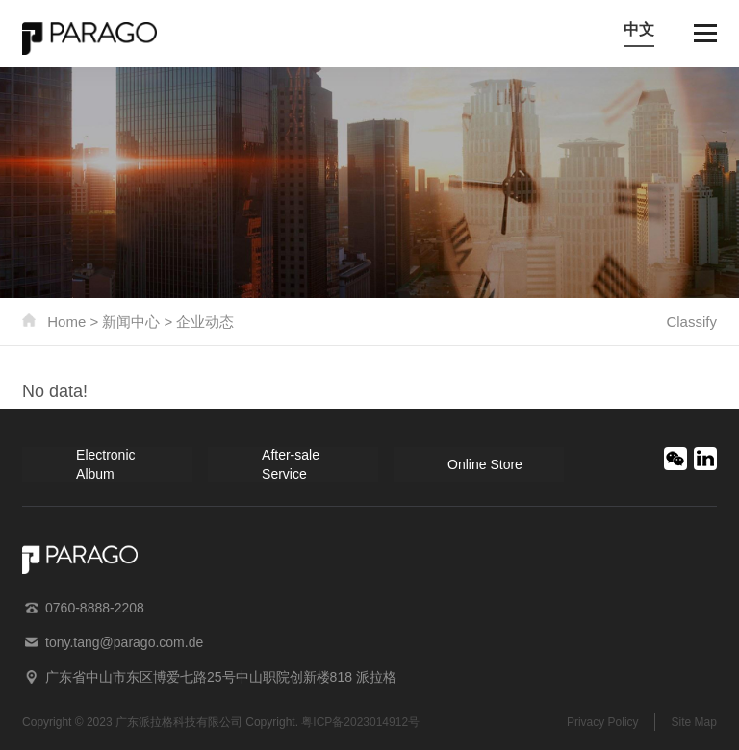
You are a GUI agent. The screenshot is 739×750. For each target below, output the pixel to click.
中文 (639, 29)
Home (66, 321)
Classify (691, 321)
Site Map (694, 722)
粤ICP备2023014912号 (360, 722)
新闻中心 (131, 321)
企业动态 (205, 321)
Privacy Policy (603, 722)
